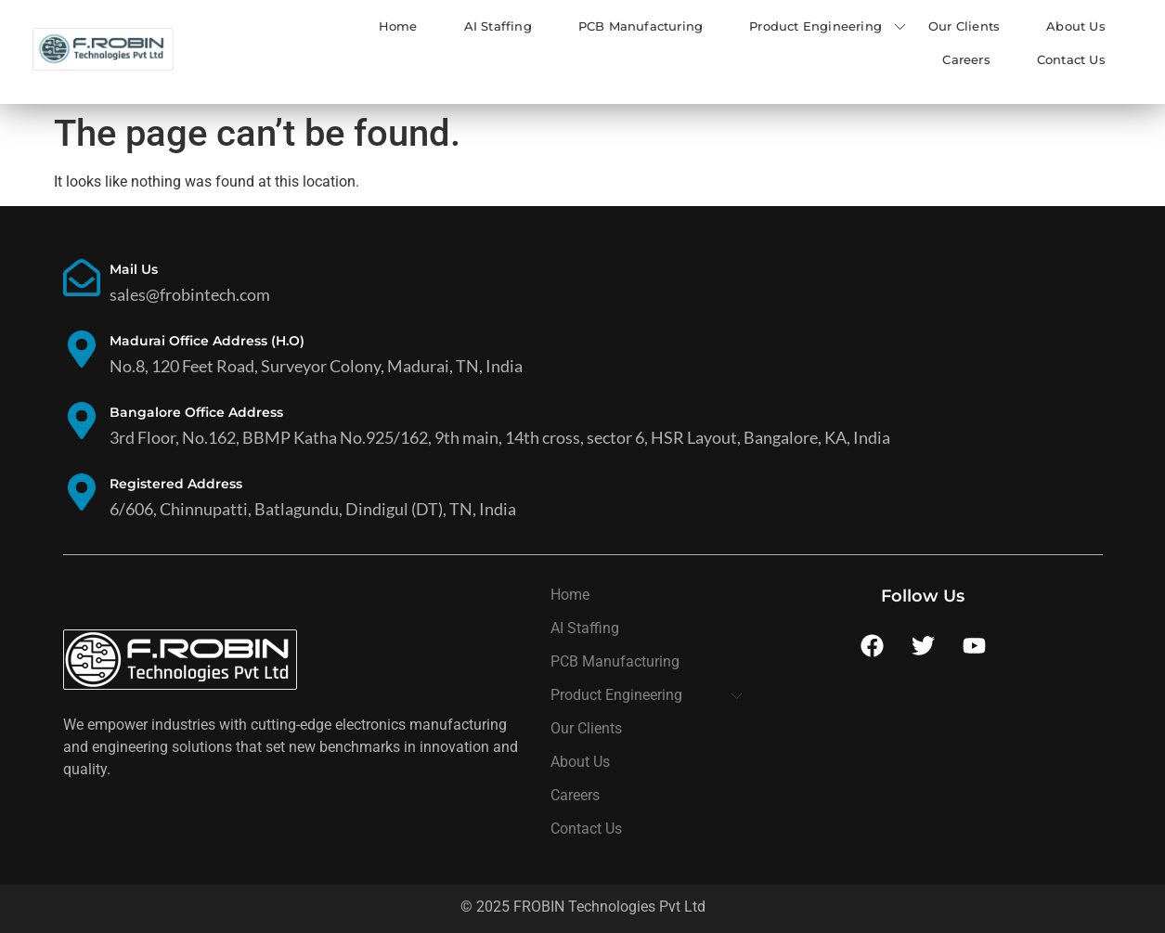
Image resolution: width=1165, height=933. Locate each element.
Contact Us (1071, 59)
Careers (966, 59)
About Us (1076, 26)
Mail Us (134, 269)
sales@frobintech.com (190, 294)
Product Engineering (815, 26)
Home (398, 26)
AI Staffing (498, 26)
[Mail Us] (81, 281)
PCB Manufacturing (640, 26)
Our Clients (964, 26)
